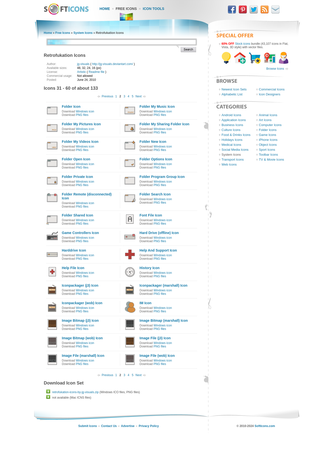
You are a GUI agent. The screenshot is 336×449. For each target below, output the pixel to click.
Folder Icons (268, 130)
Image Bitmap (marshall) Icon (163, 320)
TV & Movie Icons (271, 159)
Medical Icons (231, 145)
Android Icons (231, 115)
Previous (107, 96)
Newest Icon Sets (234, 89)
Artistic (81, 72)
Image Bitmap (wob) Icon (82, 338)
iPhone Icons (268, 140)
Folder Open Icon (76, 159)
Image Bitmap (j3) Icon (80, 320)
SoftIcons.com (265, 426)
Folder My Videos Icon (80, 142)
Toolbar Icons (268, 154)
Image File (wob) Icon (157, 356)
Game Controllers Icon (80, 233)
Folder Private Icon (77, 177)
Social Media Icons (235, 149)
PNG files (82, 115)
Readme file (96, 72)
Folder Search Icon (155, 194)
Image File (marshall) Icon (83, 356)
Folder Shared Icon (77, 215)
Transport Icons (233, 159)
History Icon (149, 268)
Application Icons (234, 120)
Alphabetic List (232, 94)
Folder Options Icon (155, 159)
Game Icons (267, 135)
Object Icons (268, 145)
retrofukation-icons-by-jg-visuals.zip (75, 392)
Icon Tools (153, 9)
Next (138, 96)
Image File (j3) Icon (155, 338)
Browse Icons (275, 68)
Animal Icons (268, 115)
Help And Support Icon (158, 250)
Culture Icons (231, 130)
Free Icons (126, 9)
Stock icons (242, 43)
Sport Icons (267, 149)
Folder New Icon (152, 142)
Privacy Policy (149, 426)
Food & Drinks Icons (236, 135)
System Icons (82, 33)
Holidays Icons (232, 140)
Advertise (127, 426)
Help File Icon (73, 268)
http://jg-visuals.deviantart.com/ (112, 64)
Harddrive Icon (74, 250)
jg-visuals (83, 64)
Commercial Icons (272, 89)
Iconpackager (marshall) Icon (163, 285)
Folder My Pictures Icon (81, 124)
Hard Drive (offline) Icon (159, 233)
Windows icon (85, 111)
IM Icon (145, 303)
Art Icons (265, 120)
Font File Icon (150, 215)
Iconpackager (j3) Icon (80, 285)
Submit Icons (87, 426)
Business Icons (232, 125)
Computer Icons (270, 125)
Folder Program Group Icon (162, 177)
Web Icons (229, 164)
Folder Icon (71, 106)
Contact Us (109, 426)
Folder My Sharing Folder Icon (164, 124)
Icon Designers (269, 94)
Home (105, 9)
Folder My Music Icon (157, 106)
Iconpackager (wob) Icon (82, 303)
